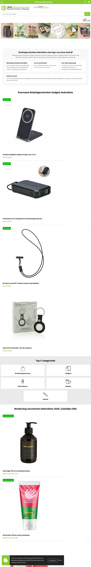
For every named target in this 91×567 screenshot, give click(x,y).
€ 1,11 (10, 360)
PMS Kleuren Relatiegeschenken (56, 564)
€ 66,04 (55, 360)
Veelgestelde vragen (52, 553)
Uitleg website (50, 559)
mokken (45, 510)
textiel (47, 67)
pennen (54, 65)
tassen (36, 67)
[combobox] (43, 14)
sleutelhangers (38, 510)
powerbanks (37, 512)
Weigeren (60, 560)
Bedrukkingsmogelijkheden (54, 562)
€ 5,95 (54, 308)
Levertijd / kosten (51, 556)
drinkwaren (41, 67)
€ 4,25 (10, 308)
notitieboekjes (45, 512)
